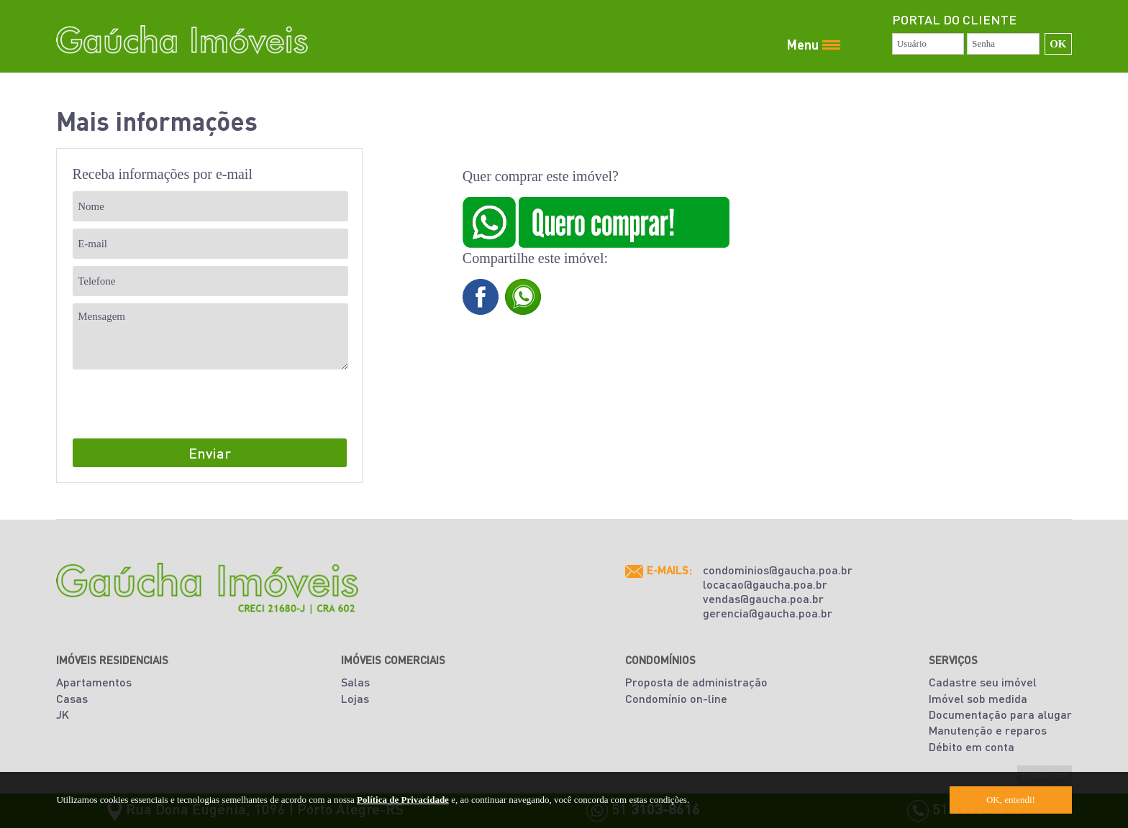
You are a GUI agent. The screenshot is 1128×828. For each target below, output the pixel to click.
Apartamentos (94, 681)
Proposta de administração (696, 681)
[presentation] (182, 405)
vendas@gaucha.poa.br (763, 598)
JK (62, 714)
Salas (355, 681)
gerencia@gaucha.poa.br (767, 612)
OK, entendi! (1010, 799)
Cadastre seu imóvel (983, 681)
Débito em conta (971, 746)
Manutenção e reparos (988, 729)
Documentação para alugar (1000, 714)
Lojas (355, 698)
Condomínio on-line (676, 698)
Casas (72, 698)
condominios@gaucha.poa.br (777, 569)
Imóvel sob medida (978, 698)
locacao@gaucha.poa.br (765, 584)
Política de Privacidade (403, 799)
